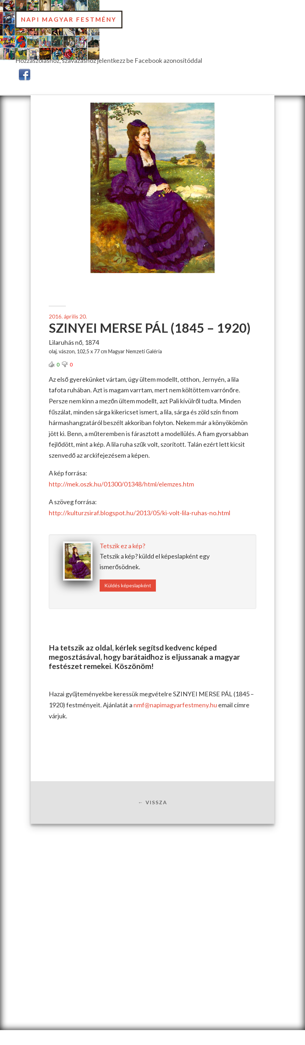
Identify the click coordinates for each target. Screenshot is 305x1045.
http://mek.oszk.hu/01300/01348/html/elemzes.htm (121, 484)
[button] (24, 73)
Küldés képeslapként (127, 585)
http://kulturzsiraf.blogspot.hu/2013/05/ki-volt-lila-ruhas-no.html (139, 513)
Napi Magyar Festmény (69, 19)
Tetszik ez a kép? (122, 546)
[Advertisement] (153, 881)
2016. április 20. (68, 316)
